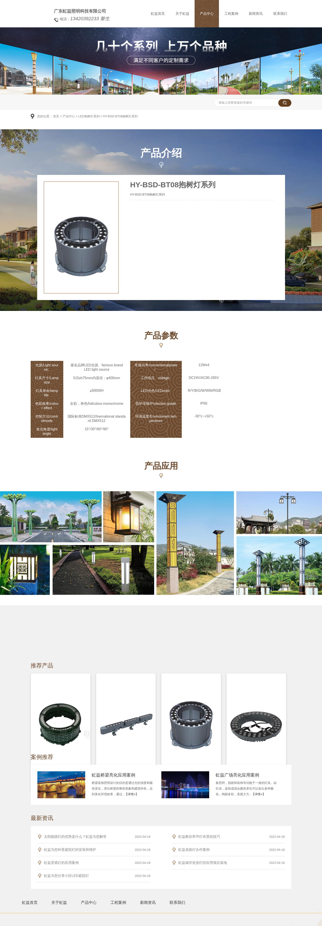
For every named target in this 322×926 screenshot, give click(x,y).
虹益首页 (161, 13)
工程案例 (234, 13)
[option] (161, 94)
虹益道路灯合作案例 (194, 849)
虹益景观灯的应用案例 (61, 863)
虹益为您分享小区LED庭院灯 (66, 876)
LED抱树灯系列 (88, 116)
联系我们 (283, 13)
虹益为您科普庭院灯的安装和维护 (70, 849)
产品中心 (210, 13)
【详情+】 (131, 794)
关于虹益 (185, 13)
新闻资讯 (259, 13)
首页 (56, 116)
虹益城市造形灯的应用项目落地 (202, 863)
